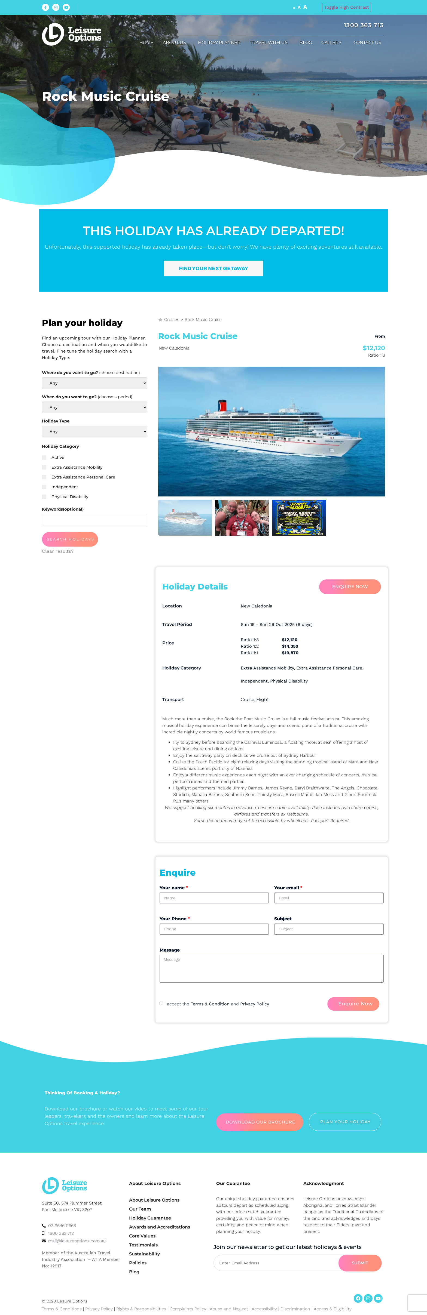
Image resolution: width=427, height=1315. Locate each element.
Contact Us (368, 42)
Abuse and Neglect (229, 1308)
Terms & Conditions (62, 1308)
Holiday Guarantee (150, 1218)
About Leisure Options (154, 1200)
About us (176, 42)
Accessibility (264, 1308)
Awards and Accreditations (159, 1227)
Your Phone (175, 918)
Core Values (142, 1236)
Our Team (140, 1209)
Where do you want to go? (91, 373)
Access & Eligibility (333, 1308)
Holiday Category (60, 446)
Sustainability (144, 1254)
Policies (138, 1262)
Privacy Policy (254, 1004)
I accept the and (216, 1004)
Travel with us (270, 42)
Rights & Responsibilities (141, 1308)
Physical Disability (65, 497)
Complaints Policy (188, 1308)
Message (170, 950)
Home (146, 42)
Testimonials (143, 1245)
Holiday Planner (219, 42)
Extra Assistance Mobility (72, 467)
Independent (60, 487)
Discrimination (296, 1308)
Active (53, 457)
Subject (283, 918)
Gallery (332, 42)
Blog (306, 42)
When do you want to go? (87, 397)
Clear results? (58, 551)
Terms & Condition (210, 1004)
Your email (288, 887)
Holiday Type (55, 421)
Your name (174, 887)
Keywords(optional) (63, 509)
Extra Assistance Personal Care (78, 477)
